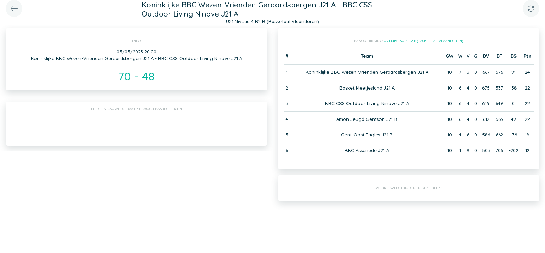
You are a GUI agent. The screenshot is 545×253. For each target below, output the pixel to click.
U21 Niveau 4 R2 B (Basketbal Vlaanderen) (423, 41)
